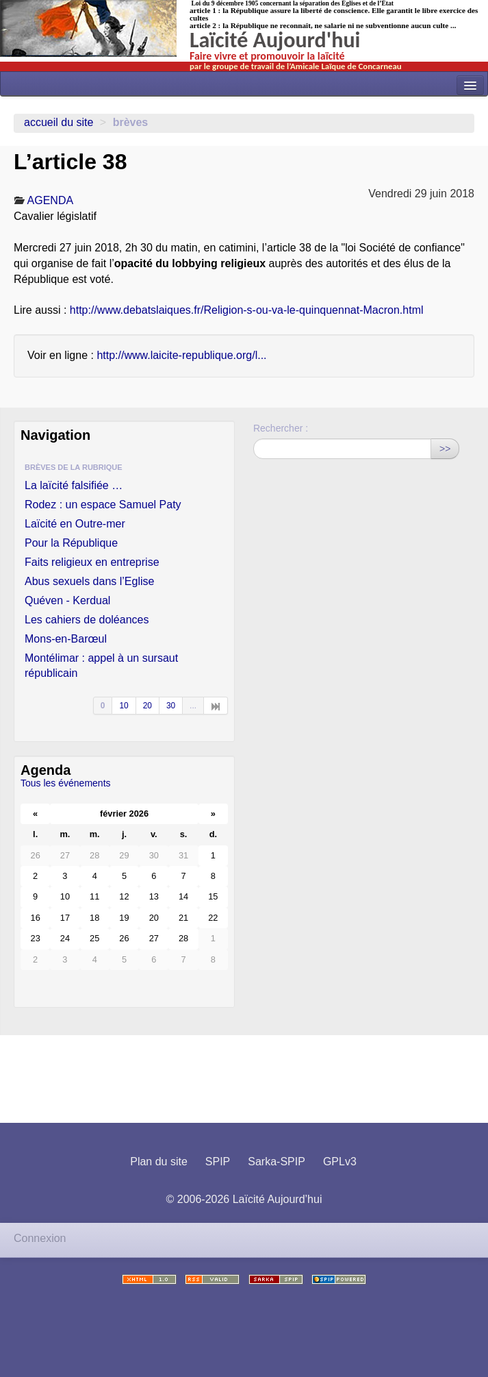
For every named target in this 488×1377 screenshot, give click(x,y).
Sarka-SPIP (276, 1161)
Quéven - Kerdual (67, 600)
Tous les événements (66, 783)
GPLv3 (340, 1161)
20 (147, 705)
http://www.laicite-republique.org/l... (181, 355)
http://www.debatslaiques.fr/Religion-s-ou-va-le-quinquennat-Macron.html (247, 310)
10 (123, 705)
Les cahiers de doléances (87, 619)
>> (444, 448)
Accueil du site (58, 122)
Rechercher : (280, 428)
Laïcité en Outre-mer (75, 524)
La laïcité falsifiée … (74, 485)
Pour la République (71, 543)
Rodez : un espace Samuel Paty (103, 504)
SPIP (217, 1161)
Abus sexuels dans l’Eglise (89, 581)
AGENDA (50, 200)
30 (170, 705)
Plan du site (159, 1161)
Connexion (40, 1238)
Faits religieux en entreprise (92, 562)
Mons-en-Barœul (66, 639)
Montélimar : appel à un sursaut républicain (101, 665)
